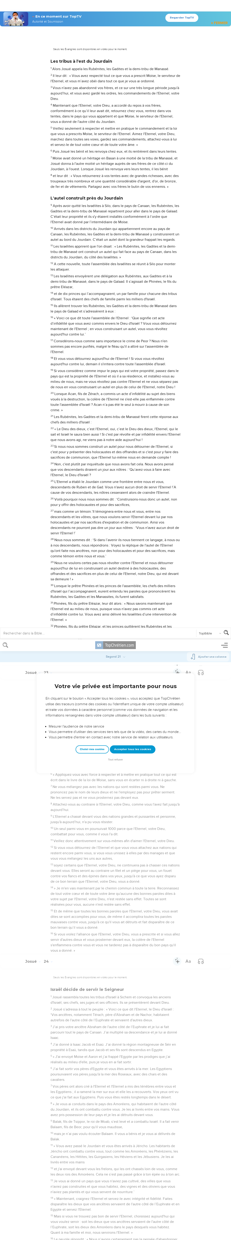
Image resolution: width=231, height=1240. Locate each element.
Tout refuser (115, 120)
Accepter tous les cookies (132, 109)
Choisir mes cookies (92, 109)
